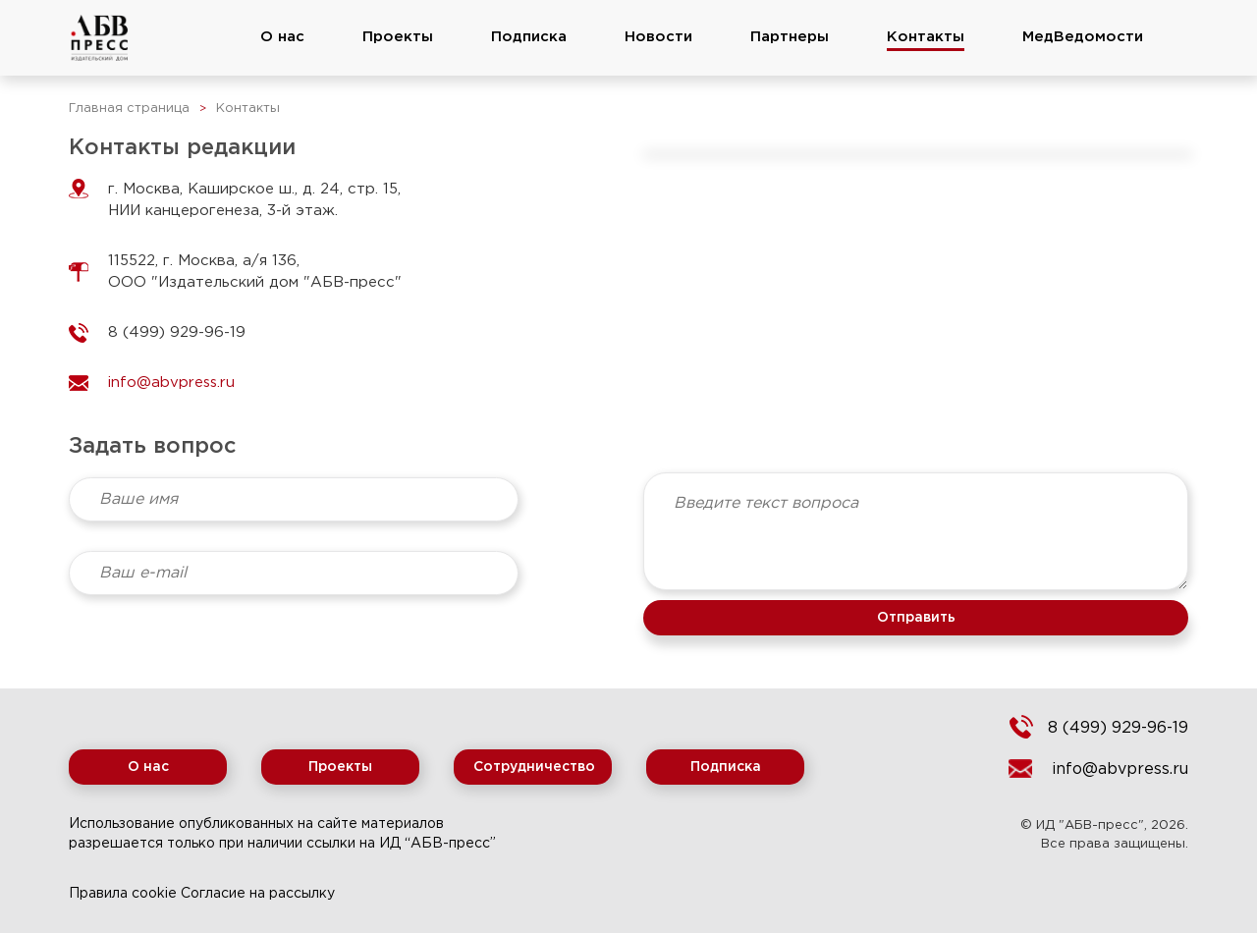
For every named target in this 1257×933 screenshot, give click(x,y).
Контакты (925, 36)
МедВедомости (1082, 36)
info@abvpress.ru (1120, 769)
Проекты (397, 36)
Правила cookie (123, 894)
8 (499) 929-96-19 (1118, 728)
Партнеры (789, 36)
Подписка (529, 36)
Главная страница (129, 108)
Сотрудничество (534, 767)
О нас (282, 36)
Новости (658, 36)
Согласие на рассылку (258, 894)
